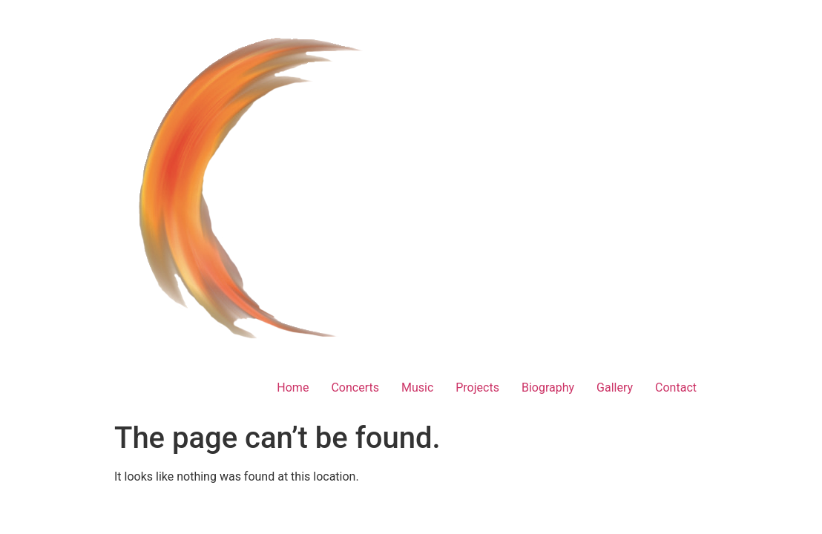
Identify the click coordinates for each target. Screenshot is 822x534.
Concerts (355, 387)
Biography (548, 387)
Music (417, 387)
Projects (477, 387)
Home (293, 387)
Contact (676, 387)
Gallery (614, 387)
